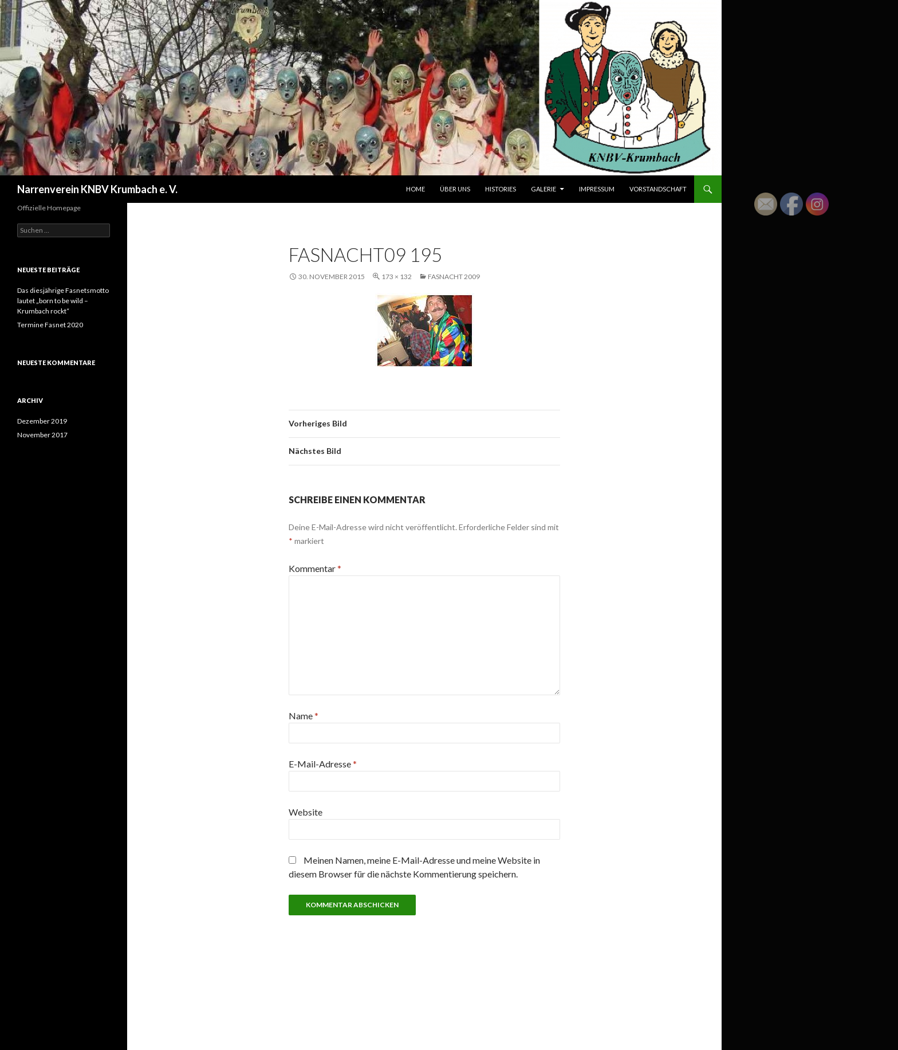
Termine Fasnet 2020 (50, 324)
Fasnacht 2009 (454, 276)
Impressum (597, 189)
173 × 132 (396, 276)
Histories (500, 189)
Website (305, 811)
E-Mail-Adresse (323, 763)
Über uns (455, 189)
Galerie (543, 189)
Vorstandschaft (658, 189)
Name (303, 715)
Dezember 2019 (42, 421)
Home (415, 189)
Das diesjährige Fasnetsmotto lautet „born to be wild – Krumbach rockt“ (63, 300)
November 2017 (42, 434)
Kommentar (315, 568)
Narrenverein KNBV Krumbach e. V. (97, 189)
